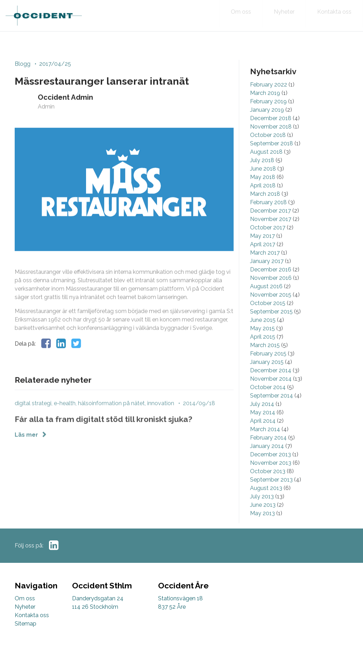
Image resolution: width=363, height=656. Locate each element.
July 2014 (262, 415)
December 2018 (270, 129)
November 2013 (270, 474)
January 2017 (267, 272)
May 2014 (262, 424)
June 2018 (263, 180)
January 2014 (267, 457)
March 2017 (265, 264)
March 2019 (265, 104)
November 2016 (271, 289)
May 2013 (262, 525)
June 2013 (263, 516)
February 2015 (268, 365)
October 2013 (267, 482)
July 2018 (262, 171)
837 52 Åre (172, 606)
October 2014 (268, 398)
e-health (65, 416)
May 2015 (262, 340)
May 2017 (262, 247)
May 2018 (262, 188)
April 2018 (263, 197)
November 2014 (271, 390)
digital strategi (33, 416)
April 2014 (263, 432)
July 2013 (262, 508)
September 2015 (271, 323)
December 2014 (270, 382)
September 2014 (271, 407)
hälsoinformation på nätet (111, 416)
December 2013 (270, 466)
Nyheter (25, 606)
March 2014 (265, 440)
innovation (160, 416)
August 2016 (266, 298)
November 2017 (270, 230)
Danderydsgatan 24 (97, 598)
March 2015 (265, 356)
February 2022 (268, 96)
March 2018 (265, 205)
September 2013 (271, 491)
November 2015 (270, 306)
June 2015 (263, 331)
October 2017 (267, 239)
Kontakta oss (32, 615)
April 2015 (262, 348)
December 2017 (270, 222)
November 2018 (271, 138)
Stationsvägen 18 (180, 598)
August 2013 (266, 499)
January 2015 (267, 373)
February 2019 (268, 113)
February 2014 (268, 449)
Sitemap (25, 623)
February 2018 (268, 213)
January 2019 (267, 121)
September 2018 (271, 155)
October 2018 (268, 146)
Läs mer (27, 447)
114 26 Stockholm (95, 606)
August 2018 (266, 163)
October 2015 (267, 314)
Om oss (25, 598)
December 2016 (270, 281)
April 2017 (262, 256)
